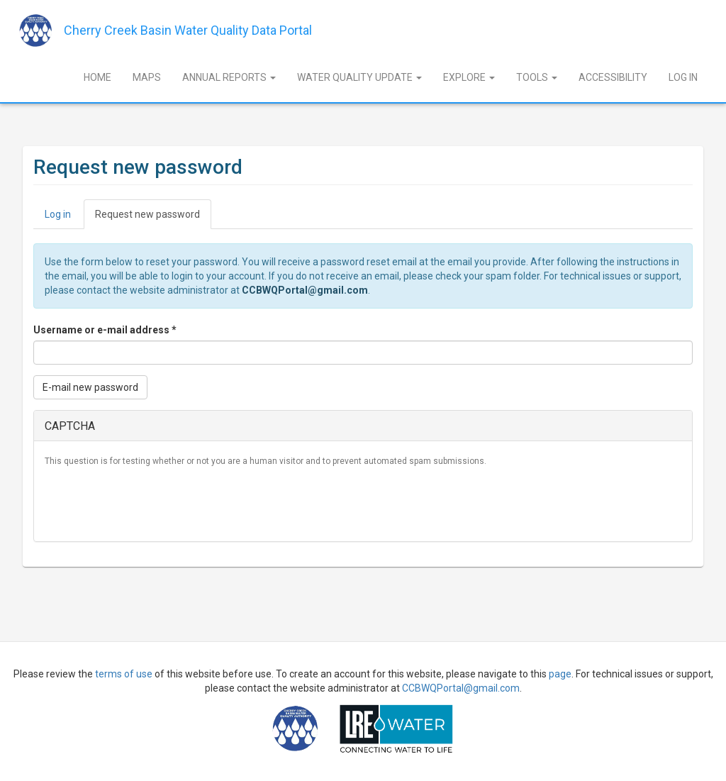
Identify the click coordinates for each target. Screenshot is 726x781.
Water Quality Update (359, 77)
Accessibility (613, 77)
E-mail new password (90, 387)
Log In (683, 77)
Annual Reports (229, 77)
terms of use (123, 674)
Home (97, 77)
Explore (469, 77)
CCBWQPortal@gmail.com (305, 290)
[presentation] (152, 503)
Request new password (153, 218)
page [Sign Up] (560, 674)
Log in (58, 214)
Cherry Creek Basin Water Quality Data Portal (188, 30)
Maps (147, 77)
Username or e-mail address (105, 330)
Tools (536, 77)
